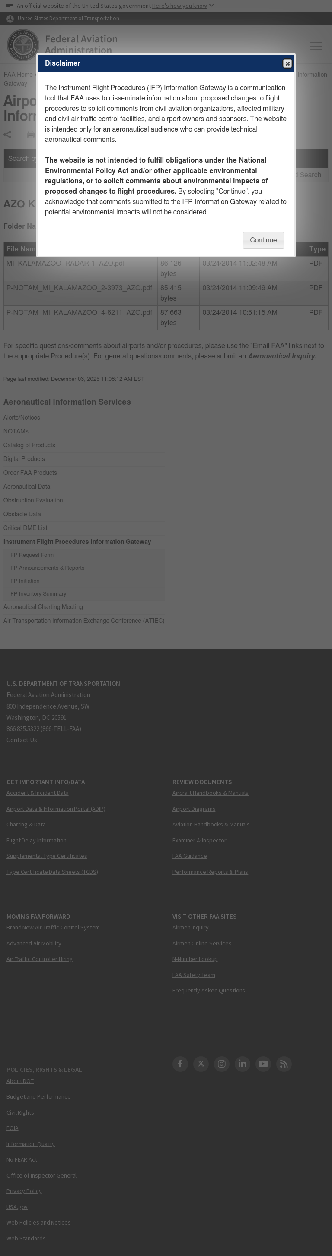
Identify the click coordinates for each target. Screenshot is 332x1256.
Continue (263, 240)
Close (287, 64)
